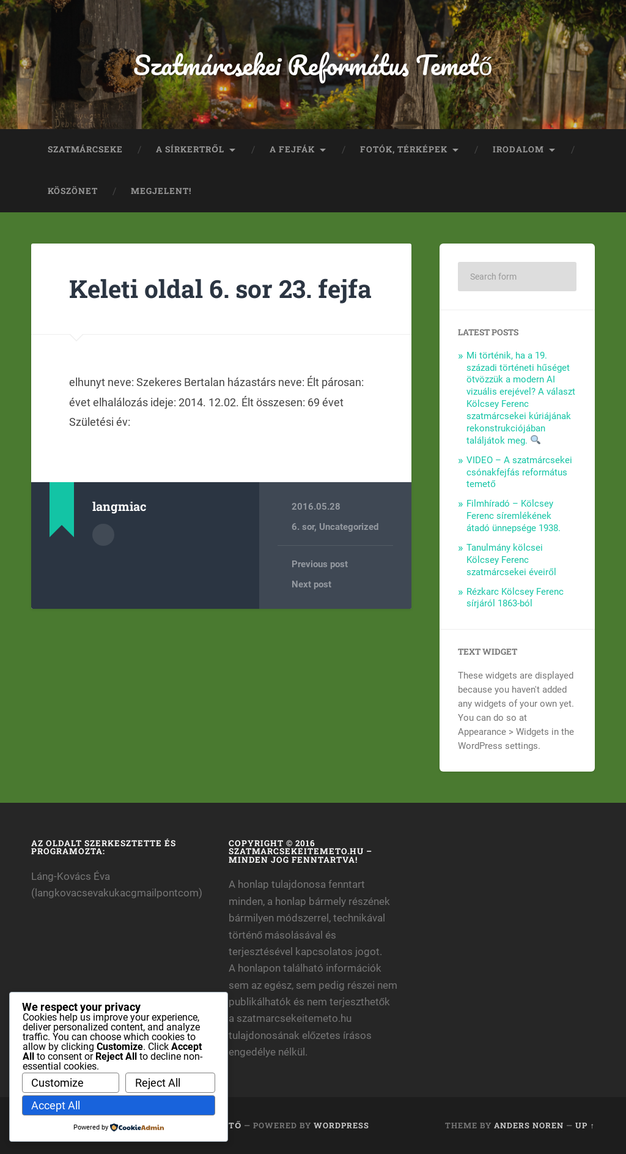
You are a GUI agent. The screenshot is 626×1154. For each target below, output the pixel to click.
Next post (311, 584)
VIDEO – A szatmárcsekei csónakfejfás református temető (519, 472)
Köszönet (73, 190)
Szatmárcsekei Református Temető (313, 64)
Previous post (320, 564)
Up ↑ (584, 1125)
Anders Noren (529, 1125)
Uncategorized (348, 526)
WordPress (341, 1125)
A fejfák (292, 149)
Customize (57, 1082)
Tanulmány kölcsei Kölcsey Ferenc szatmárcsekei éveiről (511, 560)
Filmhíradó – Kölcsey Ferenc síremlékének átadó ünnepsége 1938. (513, 516)
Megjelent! (161, 190)
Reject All (157, 1082)
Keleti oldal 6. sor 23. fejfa (220, 288)
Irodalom (518, 149)
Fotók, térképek (403, 149)
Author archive (103, 535)
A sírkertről (190, 149)
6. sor (303, 526)
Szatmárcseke (85, 149)
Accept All (55, 1105)
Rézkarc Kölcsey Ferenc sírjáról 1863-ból (515, 597)
